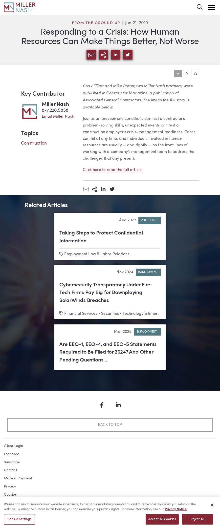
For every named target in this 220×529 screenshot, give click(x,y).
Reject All (197, 521)
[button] (211, 7)
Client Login (13, 446)
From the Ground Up (96, 23)
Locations (12, 454)
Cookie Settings (19, 521)
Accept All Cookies (162, 521)
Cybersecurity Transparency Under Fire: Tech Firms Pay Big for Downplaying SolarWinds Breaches (105, 292)
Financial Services (80, 314)
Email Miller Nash (58, 117)
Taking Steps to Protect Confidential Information (101, 237)
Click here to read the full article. (113, 170)
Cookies (10, 494)
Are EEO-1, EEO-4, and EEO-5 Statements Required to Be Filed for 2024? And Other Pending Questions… (108, 352)
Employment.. (147, 331)
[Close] (212, 507)
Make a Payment (18, 478)
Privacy (10, 486)
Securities (110, 314)
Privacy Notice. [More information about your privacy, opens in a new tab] (176, 511)
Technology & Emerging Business (153, 314)
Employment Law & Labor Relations (96, 254)
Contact (10, 470)
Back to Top (110, 425)
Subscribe (12, 462)
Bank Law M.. (148, 272)
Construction (34, 143)
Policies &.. (149, 220)
